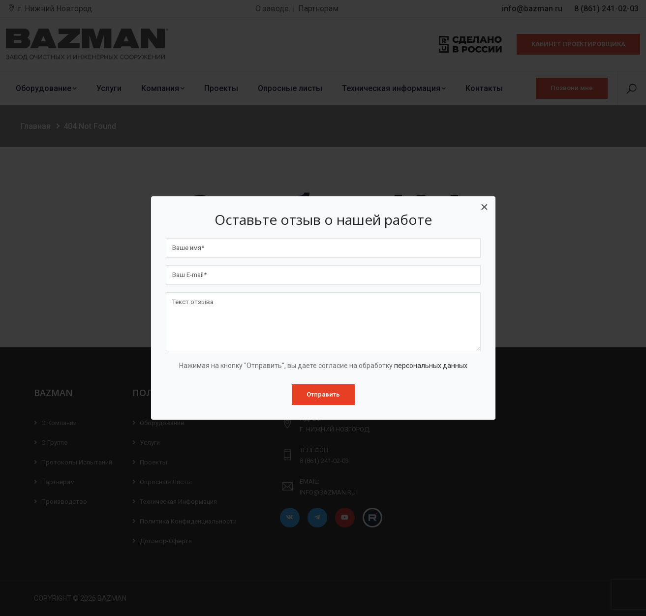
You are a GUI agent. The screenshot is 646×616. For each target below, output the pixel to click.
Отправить (323, 394)
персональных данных (430, 366)
